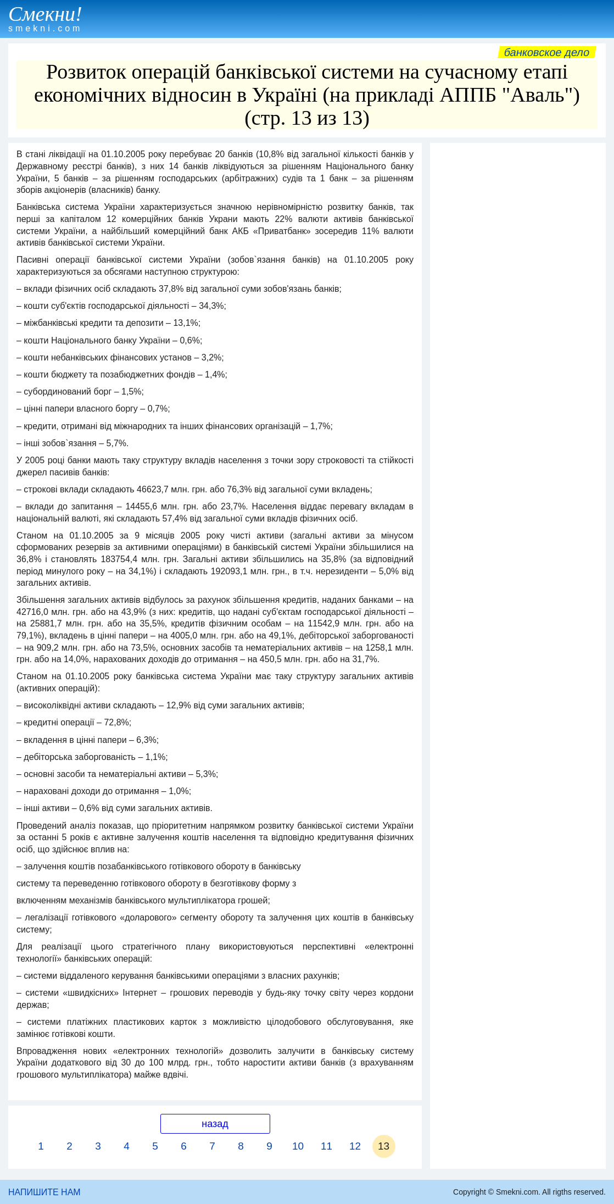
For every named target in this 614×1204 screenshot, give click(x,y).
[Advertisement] (518, 217)
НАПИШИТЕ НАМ (44, 1192)
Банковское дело (546, 52)
